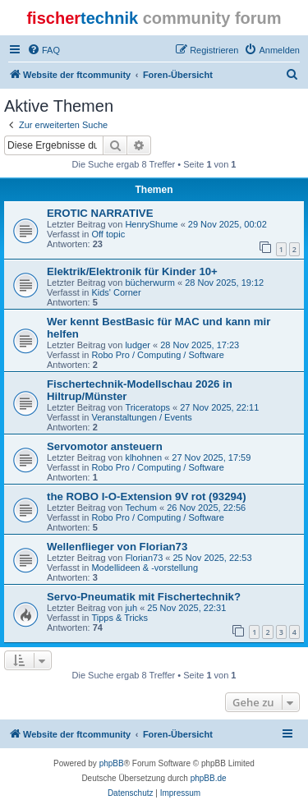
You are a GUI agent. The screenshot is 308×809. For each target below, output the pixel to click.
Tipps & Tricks (119, 618)
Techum (141, 508)
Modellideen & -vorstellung (144, 567)
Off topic (108, 234)
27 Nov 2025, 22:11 (219, 407)
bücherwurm (150, 282)
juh (131, 608)
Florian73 (144, 558)
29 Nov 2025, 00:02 (227, 224)
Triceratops (147, 407)
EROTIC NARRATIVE (100, 213)
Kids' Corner (115, 292)
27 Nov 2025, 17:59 (211, 457)
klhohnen (143, 457)
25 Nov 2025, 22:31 (186, 608)
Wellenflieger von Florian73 (117, 546)
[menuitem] (43, 50)
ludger (137, 345)
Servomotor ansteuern (105, 446)
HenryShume (151, 224)
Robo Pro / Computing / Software (157, 355)
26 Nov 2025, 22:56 (206, 508)
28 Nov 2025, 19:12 (224, 282)
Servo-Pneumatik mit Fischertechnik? (144, 597)
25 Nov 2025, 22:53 (211, 558)
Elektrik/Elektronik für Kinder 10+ (132, 271)
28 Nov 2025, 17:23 (199, 345)
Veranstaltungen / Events (141, 417)
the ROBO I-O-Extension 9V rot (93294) (146, 496)
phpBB (111, 763)
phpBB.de (209, 778)
